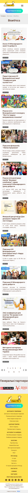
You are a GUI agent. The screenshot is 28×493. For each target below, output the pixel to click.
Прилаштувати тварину (14, 429)
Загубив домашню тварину (14, 435)
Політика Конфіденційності (16, 485)
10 (14, 372)
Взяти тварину (14, 427)
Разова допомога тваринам (14, 416)
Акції (14, 453)
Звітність (14, 463)
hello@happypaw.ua (15, 488)
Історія (14, 458)
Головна (3, 16)
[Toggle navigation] (22, 5)
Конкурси (14, 450)
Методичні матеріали (14, 448)
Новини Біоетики (14, 445)
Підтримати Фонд (14, 11)
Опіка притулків (14, 421)
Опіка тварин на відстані (14, 418)
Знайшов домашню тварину (14, 437)
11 (19, 372)
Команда (14, 461)
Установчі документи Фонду (14, 465)
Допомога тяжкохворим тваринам (14, 414)
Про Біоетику (14, 443)
